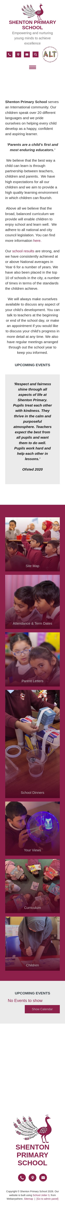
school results (23, 251)
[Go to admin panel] (47, 1198)
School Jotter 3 (41, 1195)
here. (37, 240)
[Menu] (33, 67)
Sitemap (28, 1198)
